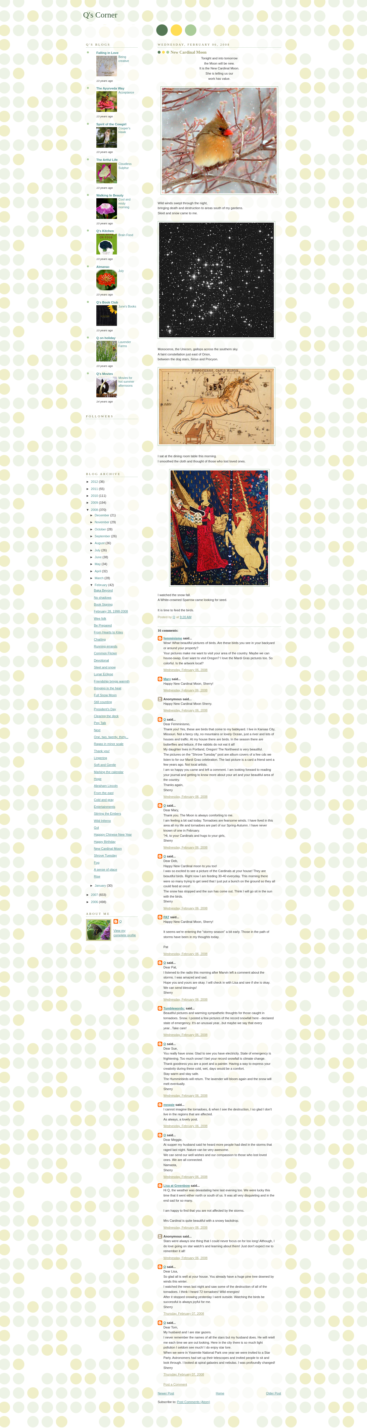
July (121, 271)
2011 (95, 489)
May (98, 564)
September (103, 536)
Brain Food (125, 235)
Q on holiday (106, 338)
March (99, 578)
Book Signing (103, 604)
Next (97, 730)
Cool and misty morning (124, 203)
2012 (95, 481)
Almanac (103, 267)
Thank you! (102, 751)
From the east (104, 793)
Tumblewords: (174, 1008)
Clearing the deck (106, 716)
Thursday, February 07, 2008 (183, 1313)
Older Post (273, 1393)
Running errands (106, 646)
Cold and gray (104, 799)
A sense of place (105, 869)
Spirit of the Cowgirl (111, 124)
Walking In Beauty (110, 195)
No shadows (103, 597)
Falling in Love (107, 53)
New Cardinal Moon (108, 848)
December (102, 515)
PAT (166, 917)
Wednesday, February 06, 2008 (185, 670)
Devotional (101, 660)
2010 (95, 495)
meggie (169, 1104)
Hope (97, 779)
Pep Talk (100, 723)
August (100, 543)
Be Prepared (103, 625)
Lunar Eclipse (103, 674)
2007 (95, 894)
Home (220, 1393)
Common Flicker (105, 653)
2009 (95, 502)
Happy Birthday (105, 841)
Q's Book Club (107, 302)
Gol (96, 827)
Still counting (103, 702)
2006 (95, 902)
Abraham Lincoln (106, 785)
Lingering (100, 758)
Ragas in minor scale (109, 744)
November (102, 522)
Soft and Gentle (105, 764)
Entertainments (104, 806)
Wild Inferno (102, 820)
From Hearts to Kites (108, 632)
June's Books (127, 306)
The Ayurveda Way (110, 88)
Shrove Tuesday (105, 855)
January (101, 885)
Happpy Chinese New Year (113, 834)
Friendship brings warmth (112, 681)
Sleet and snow (105, 667)
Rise (97, 876)
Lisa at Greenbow (176, 1185)
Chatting (100, 639)
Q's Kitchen (105, 231)
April (98, 571)
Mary (167, 679)
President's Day (105, 709)
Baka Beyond (103, 590)
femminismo (172, 638)
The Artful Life (107, 160)
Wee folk (100, 618)
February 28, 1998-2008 (111, 611)
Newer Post (166, 1393)
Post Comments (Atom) (193, 1402)
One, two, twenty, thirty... (111, 737)
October (101, 529)
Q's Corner (100, 14)
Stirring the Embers (107, 813)
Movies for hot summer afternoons (126, 381)
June (98, 557)
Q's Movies (104, 374)
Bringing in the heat (107, 688)
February (101, 585)
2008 (95, 509)
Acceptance (126, 92)
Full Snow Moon (105, 695)
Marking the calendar (109, 772)
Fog (96, 862)
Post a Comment (175, 1384)
